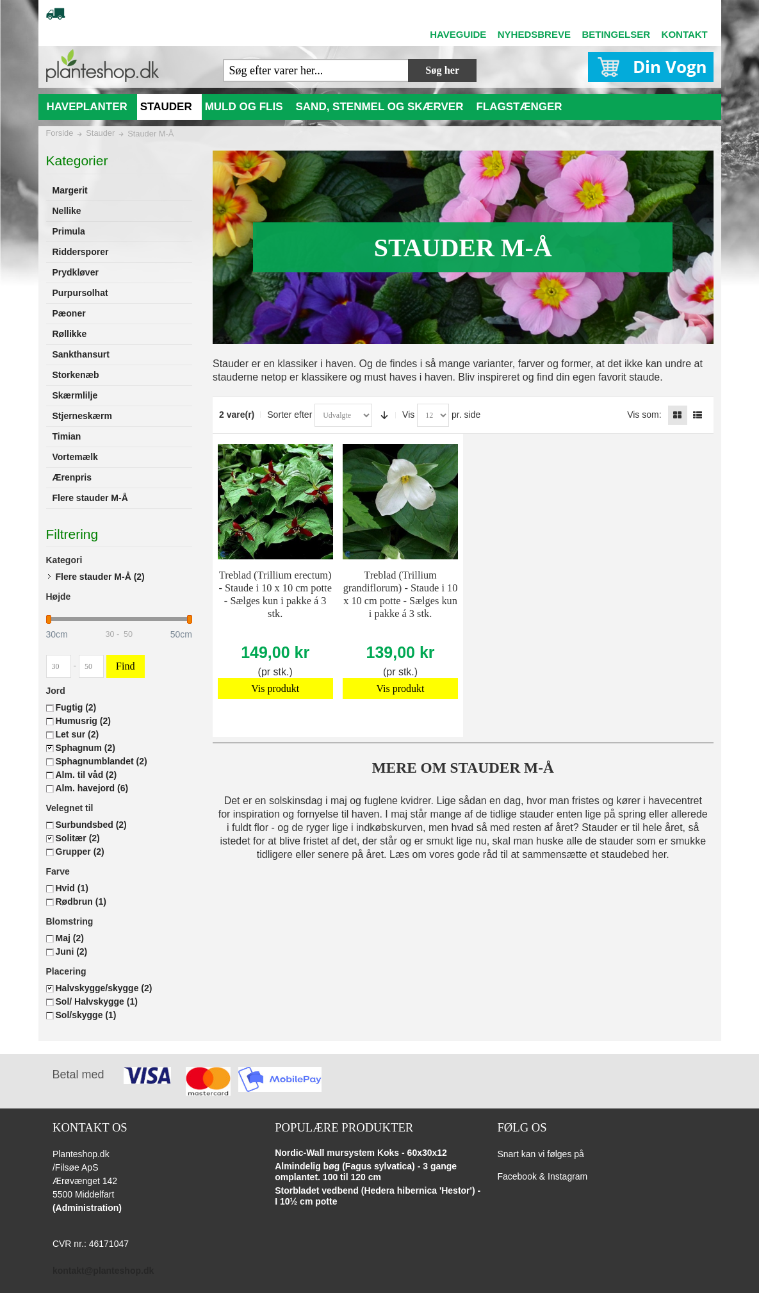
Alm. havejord (92, 788)
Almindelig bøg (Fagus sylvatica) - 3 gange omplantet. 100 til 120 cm (366, 1172)
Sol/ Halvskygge (97, 1001)
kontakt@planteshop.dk (103, 1270)
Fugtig (76, 707)
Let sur (77, 734)
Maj (70, 938)
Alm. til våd (86, 775)
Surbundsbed (91, 824)
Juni (72, 951)
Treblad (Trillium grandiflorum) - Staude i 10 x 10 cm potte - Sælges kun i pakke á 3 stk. (400, 594)
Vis (408, 414)
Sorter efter (289, 414)
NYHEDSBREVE (534, 34)
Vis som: (644, 414)
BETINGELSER (616, 34)
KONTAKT (685, 34)
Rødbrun (81, 901)
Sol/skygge (86, 1015)
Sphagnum (85, 748)
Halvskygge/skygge (104, 988)
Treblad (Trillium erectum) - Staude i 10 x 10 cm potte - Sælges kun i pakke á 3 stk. (274, 594)
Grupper (80, 851)
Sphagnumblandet (101, 761)
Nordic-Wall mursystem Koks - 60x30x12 (361, 1153)
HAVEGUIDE (458, 34)
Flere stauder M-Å (100, 577)
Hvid (72, 888)
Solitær (78, 838)
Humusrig (83, 721)
